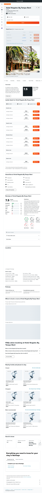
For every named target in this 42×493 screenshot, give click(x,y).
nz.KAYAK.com (7, 489)
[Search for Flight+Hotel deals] (1, 14)
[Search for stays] (1, 10)
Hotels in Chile (24, 489)
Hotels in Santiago (11, 467)
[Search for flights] (1, 7)
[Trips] (1, 25)
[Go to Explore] (1, 17)
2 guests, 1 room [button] (10, 19)
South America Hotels (17, 489)
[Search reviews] (23, 232)
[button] (41, 1)
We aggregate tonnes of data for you (23, 482)
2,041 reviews (13, 13)
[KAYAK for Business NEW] (1, 22)
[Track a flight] (1, 20)
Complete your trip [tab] (10, 459)
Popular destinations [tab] (19, 459)
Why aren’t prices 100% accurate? (23, 484)
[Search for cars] (1, 12)
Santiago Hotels (30, 489)
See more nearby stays (36, 367)
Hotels (12, 489)
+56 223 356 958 (9, 12)
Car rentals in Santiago (27, 465)
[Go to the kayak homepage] (7, 4)
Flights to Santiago (11, 465)
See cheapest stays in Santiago (34, 388)
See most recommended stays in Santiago (32, 409)
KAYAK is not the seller (23, 480)
